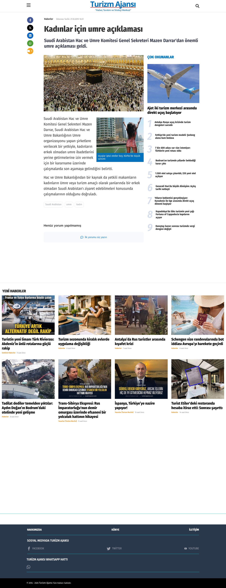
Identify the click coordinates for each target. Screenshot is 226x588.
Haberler (48, 19)
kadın (79, 204)
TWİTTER (114, 548)
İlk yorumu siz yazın (93, 237)
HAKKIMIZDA (34, 529)
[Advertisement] (173, 258)
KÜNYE (115, 529)
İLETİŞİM (194, 529)
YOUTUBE (191, 548)
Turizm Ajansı (46, 583)
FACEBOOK (35, 548)
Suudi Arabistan (53, 204)
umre (69, 204)
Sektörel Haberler (8, 353)
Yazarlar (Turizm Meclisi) (67, 421)
